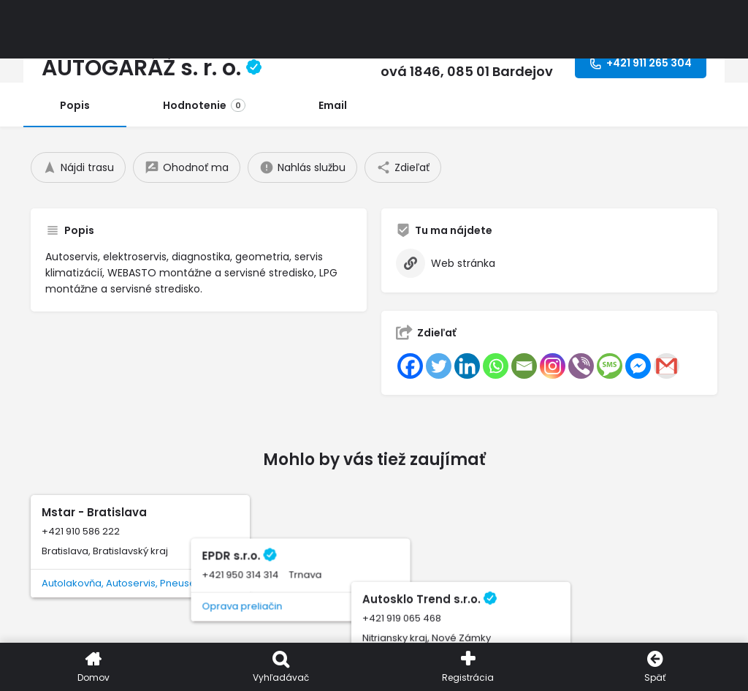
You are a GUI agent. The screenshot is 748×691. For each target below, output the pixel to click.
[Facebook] (410, 366)
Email (332, 105)
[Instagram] (552, 366)
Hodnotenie (204, 105)
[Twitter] (438, 366)
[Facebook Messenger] (638, 366)
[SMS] (609, 366)
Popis (75, 105)
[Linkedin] (467, 366)
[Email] (524, 366)
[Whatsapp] (495, 366)
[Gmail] (666, 366)
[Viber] (581, 366)
